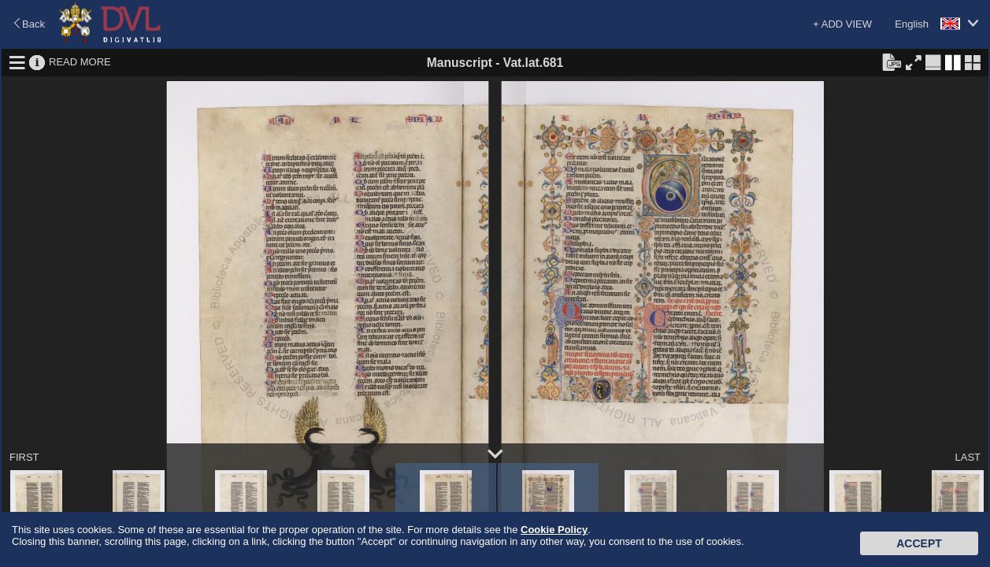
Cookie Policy (554, 530)
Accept (919, 543)
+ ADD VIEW (842, 24)
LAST (968, 457)
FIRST (24, 457)
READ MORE (80, 62)
